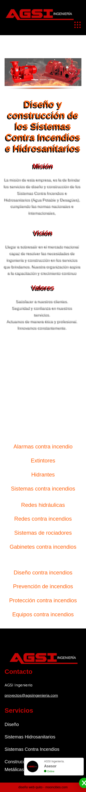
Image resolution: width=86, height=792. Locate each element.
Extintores (43, 460)
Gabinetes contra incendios (43, 547)
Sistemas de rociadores (43, 533)
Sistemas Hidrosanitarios (30, 736)
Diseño (12, 724)
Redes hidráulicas (43, 505)
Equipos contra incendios (43, 614)
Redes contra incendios (43, 519)
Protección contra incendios (43, 600)
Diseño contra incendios (43, 572)
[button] (10, 72)
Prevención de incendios (43, 586)
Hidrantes (43, 474)
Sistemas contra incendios (43, 488)
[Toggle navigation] (77, 25)
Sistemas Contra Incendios (32, 749)
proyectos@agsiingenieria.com (31, 695)
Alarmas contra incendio (43, 446)
